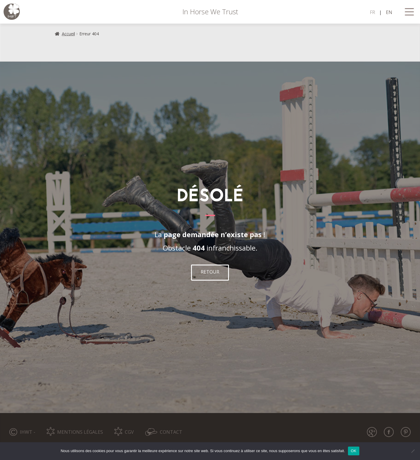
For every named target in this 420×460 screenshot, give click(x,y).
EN (389, 12)
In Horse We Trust (210, 11)
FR (372, 12)
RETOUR (210, 272)
